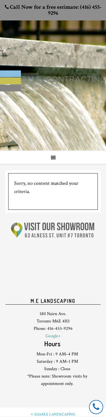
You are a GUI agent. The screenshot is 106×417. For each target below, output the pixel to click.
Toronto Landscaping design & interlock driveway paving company (53, 71)
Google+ (53, 336)
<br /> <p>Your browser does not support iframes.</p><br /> (53, 271)
